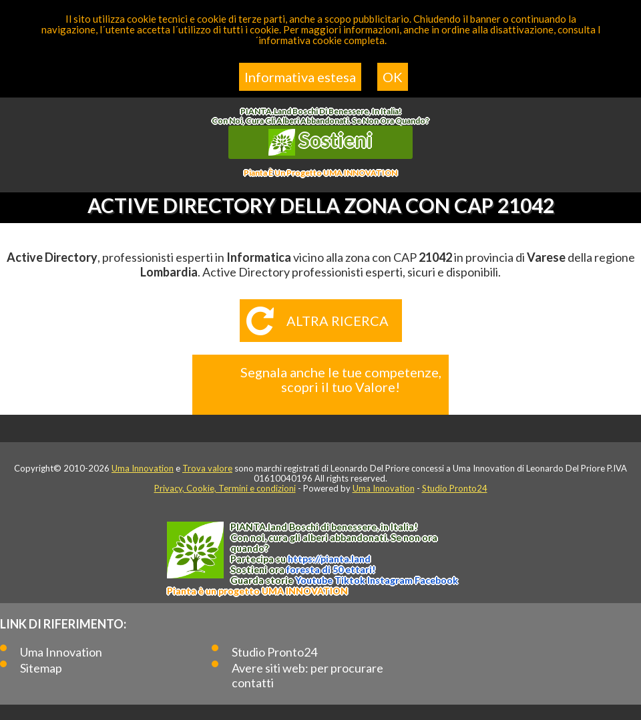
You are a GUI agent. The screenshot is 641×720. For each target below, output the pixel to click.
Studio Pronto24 (454, 488)
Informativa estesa (300, 77)
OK (393, 77)
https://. (329, 558)
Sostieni (320, 142)
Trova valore (207, 468)
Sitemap (41, 668)
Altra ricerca (337, 321)
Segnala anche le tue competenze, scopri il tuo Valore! (340, 379)
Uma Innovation (143, 468)
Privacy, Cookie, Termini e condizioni (225, 488)
